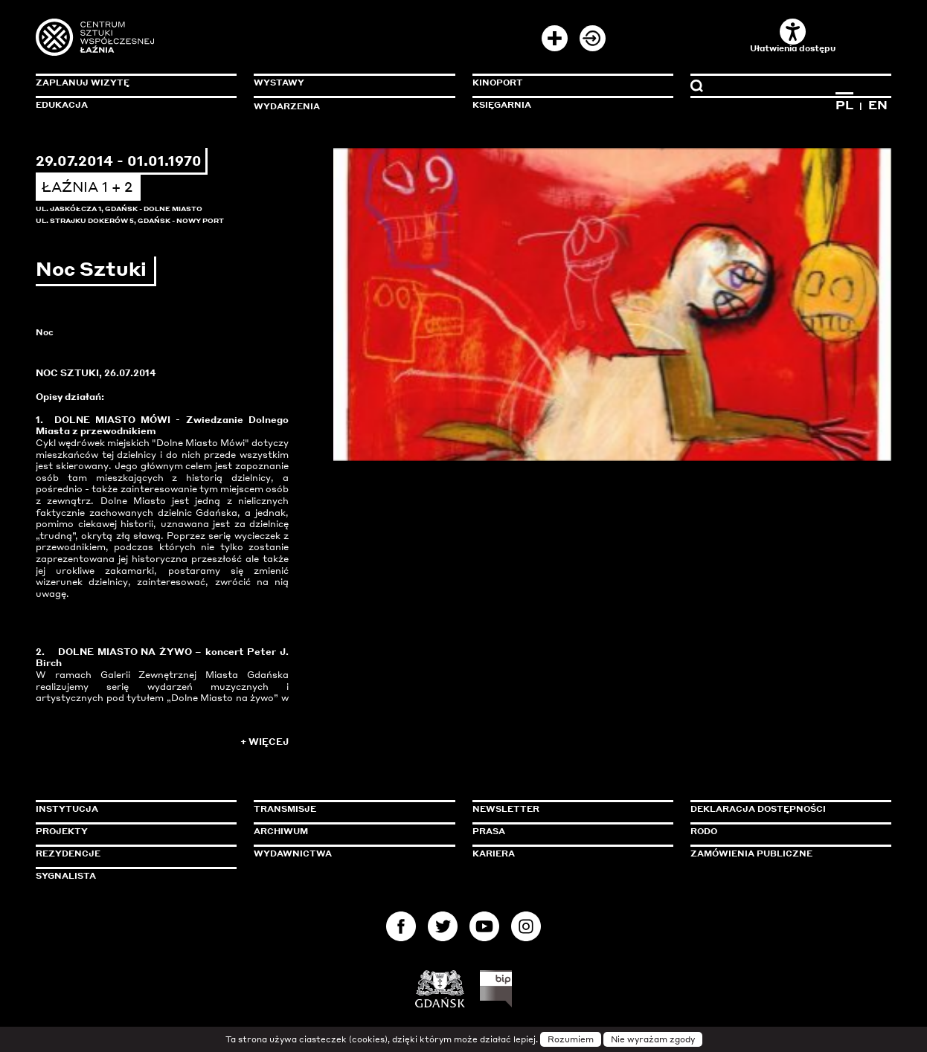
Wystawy (279, 82)
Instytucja (67, 809)
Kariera (493, 853)
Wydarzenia (287, 106)
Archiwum (281, 831)
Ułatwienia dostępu (792, 36)
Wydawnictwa (293, 853)
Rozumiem (571, 1039)
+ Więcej (264, 741)
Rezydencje (68, 853)
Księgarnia (501, 105)
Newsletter (505, 809)
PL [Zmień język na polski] (844, 104)
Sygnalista (66, 876)
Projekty (62, 831)
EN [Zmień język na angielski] (878, 104)
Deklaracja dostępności (758, 809)
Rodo (703, 831)
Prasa (488, 831)
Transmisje (348, 809)
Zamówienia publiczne (784, 853)
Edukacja (62, 105)
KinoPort (497, 82)
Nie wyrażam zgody (653, 1039)
